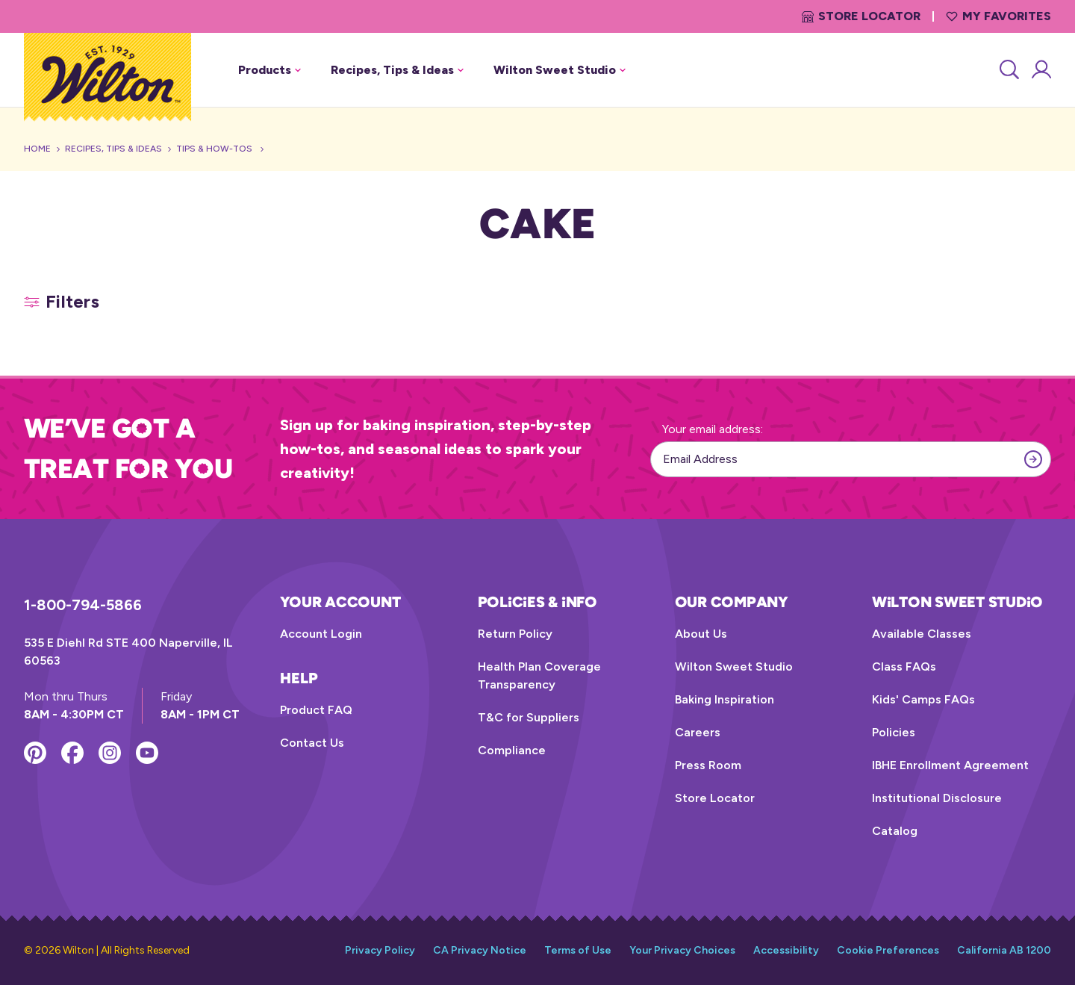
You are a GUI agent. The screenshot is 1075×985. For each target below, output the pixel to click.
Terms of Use (577, 950)
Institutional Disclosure (937, 798)
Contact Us (312, 743)
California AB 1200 (1004, 950)
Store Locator (861, 16)
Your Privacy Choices (682, 950)
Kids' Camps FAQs (923, 699)
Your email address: (712, 429)
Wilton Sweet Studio (734, 666)
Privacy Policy (380, 950)
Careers (697, 732)
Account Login (321, 634)
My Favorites (998, 16)
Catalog (894, 831)
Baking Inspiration (724, 699)
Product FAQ (316, 710)
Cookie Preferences (888, 950)
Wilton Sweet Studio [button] (559, 70)
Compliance (512, 750)
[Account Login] (1040, 70)
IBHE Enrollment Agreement (950, 765)
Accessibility (786, 950)
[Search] (1008, 70)
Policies (893, 732)
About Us (701, 634)
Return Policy (515, 634)
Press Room (708, 765)
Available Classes (921, 634)
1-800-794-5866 (83, 605)
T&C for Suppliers (528, 717)
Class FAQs (904, 666)
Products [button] (269, 70)
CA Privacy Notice (479, 950)
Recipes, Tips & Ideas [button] (397, 70)
